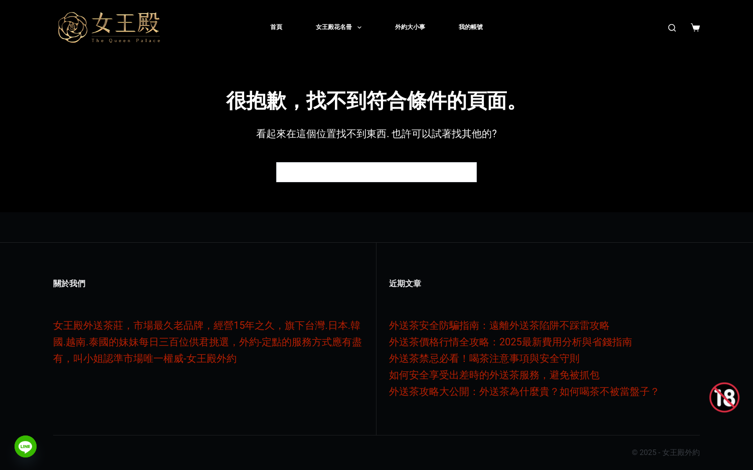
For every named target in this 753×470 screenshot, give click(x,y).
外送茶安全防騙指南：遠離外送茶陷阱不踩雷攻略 (499, 325)
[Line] (26, 446)
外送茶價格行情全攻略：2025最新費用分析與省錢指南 (510, 342)
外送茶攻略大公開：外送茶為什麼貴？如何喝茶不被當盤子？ (524, 391)
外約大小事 (410, 27)
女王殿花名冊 (340, 28)
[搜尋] (672, 28)
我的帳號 (471, 27)
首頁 (276, 27)
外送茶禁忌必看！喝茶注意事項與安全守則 (484, 358)
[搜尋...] (366, 172)
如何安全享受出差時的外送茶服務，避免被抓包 (494, 375)
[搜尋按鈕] (467, 172)
